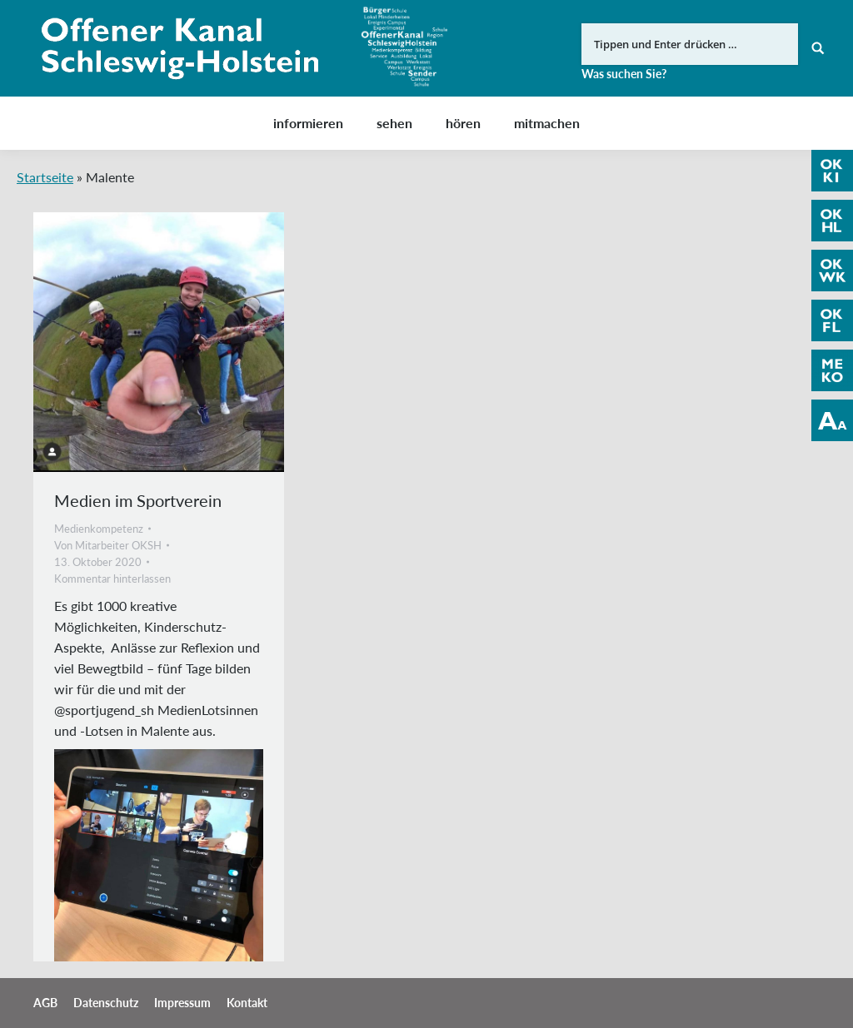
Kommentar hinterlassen (112, 578)
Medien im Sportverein (138, 500)
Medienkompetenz (98, 528)
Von (108, 545)
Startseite (45, 177)
